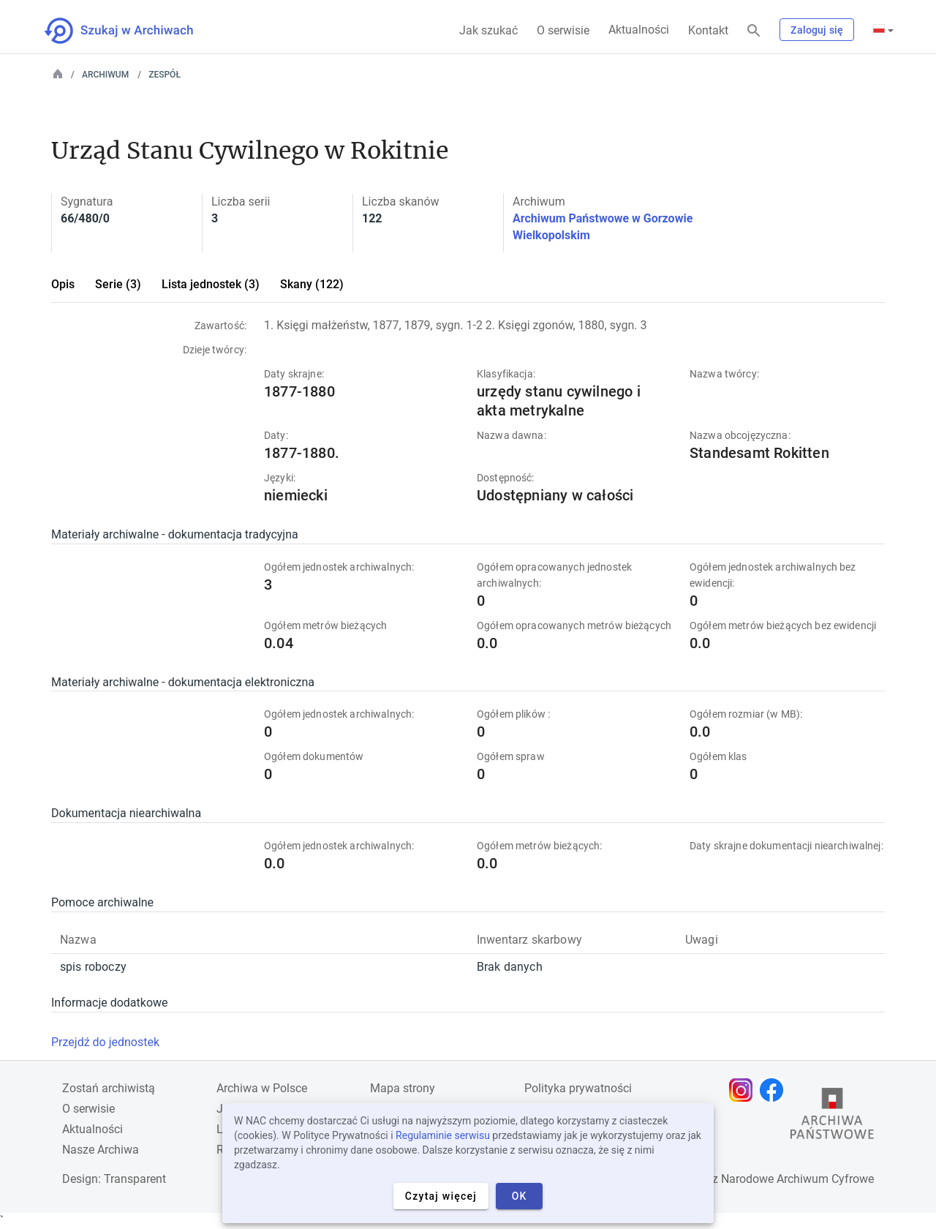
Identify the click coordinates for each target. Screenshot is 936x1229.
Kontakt (708, 30)
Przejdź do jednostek (105, 1042)
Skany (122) (312, 284)
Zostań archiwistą (108, 1088)
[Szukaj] (754, 31)
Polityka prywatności (578, 1088)
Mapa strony (402, 1088)
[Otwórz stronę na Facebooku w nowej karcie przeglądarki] (775, 1090)
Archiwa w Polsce (261, 1088)
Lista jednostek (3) (211, 284)
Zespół (164, 74)
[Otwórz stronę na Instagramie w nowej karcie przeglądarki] (744, 1090)
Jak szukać (488, 30)
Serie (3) (118, 284)
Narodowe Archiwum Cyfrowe (797, 1179)
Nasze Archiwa (100, 1150)
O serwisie (563, 30)
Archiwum (105, 74)
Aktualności (638, 30)
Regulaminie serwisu (443, 1135)
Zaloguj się (816, 30)
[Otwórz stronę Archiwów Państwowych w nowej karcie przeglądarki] (832, 1117)
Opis (63, 284)
